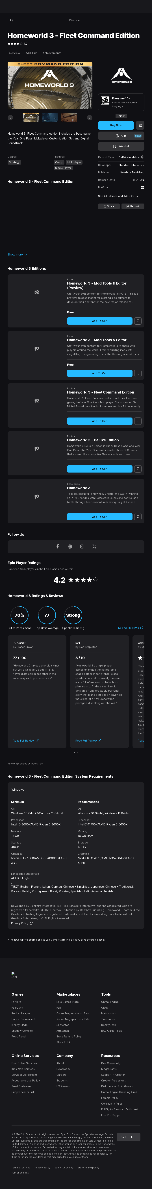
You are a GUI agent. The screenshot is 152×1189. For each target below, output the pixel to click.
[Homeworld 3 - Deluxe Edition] (36, 449)
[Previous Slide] (10, 117)
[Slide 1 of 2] (74, 752)
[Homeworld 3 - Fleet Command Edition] (36, 401)
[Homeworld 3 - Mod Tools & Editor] (36, 348)
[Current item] (31, 117)
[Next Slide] (89, 117)
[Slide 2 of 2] (77, 752)
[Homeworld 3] (36, 496)
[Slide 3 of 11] (69, 117)
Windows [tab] (18, 789)
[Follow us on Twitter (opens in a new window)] (94, 547)
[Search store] (12, 20)
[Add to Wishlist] (121, 146)
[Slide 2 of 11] (50, 117)
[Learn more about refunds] (142, 157)
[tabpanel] (76, 829)
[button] (50, 254)
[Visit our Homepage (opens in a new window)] (69, 547)
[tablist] (76, 789)
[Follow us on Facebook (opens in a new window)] (57, 547)
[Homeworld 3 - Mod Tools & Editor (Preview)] (36, 292)
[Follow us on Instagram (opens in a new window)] (82, 547)
